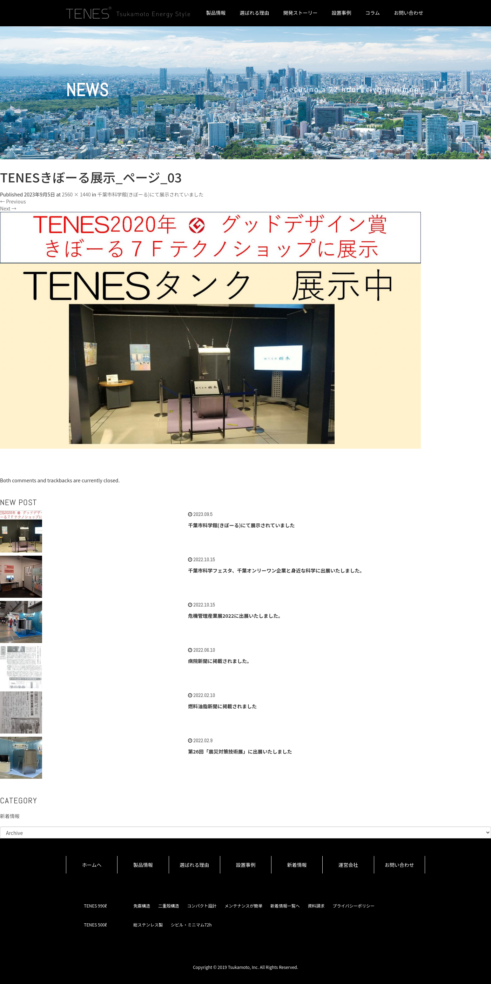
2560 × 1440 (76, 194)
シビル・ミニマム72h (191, 925)
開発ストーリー (300, 12)
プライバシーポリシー (353, 906)
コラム (372, 12)
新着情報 (10, 815)
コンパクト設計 (202, 906)
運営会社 (348, 864)
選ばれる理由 (254, 12)
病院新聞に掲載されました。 (220, 660)
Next (8, 208)
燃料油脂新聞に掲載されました (222, 706)
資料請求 (316, 906)
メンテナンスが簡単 (243, 906)
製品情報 (216, 12)
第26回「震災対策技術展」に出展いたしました (240, 751)
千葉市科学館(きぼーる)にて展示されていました (150, 194)
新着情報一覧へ (285, 906)
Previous (13, 201)
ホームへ (92, 864)
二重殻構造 (168, 906)
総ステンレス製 (148, 925)
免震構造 (141, 906)
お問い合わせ (408, 12)
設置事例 (341, 12)
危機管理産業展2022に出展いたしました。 (235, 615)
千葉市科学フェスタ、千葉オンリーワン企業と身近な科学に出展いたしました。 (276, 570)
